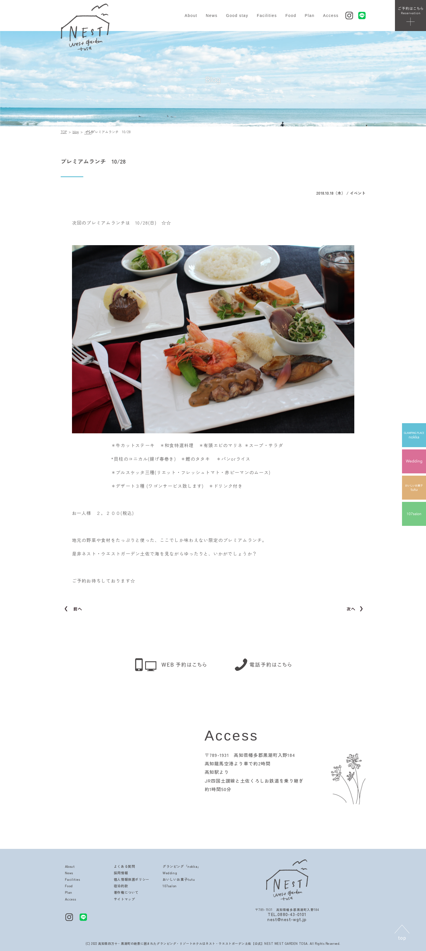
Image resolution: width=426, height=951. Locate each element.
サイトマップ (124, 899)
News (212, 15)
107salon (170, 885)
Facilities (267, 15)
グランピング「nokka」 (182, 866)
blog (76, 131)
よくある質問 (124, 866)
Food (290, 15)
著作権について (126, 892)
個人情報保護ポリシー (131, 879)
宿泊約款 (121, 885)
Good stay (237, 15)
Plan (310, 15)
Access (330, 15)
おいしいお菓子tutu (179, 879)
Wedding (170, 872)
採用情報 (121, 872)
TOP (64, 131)
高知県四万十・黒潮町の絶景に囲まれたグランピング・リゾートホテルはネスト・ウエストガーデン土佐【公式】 (181, 943)
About (191, 15)
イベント (88, 131)
